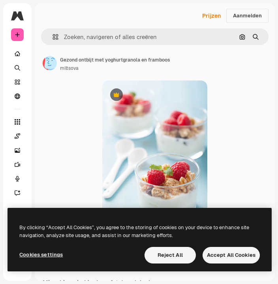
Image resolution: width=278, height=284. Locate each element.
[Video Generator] (17, 164)
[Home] (17, 53)
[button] (52, 37)
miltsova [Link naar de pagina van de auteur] (69, 68)
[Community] (17, 96)
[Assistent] (17, 193)
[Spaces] (17, 136)
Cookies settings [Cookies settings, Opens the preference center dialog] (41, 254)
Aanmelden (247, 15)
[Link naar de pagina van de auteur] (50, 63)
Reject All (170, 255)
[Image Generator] (17, 150)
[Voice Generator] (17, 178)
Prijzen (211, 15)
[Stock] (17, 82)
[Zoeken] (17, 68)
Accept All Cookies (231, 255)
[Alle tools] (17, 122)
